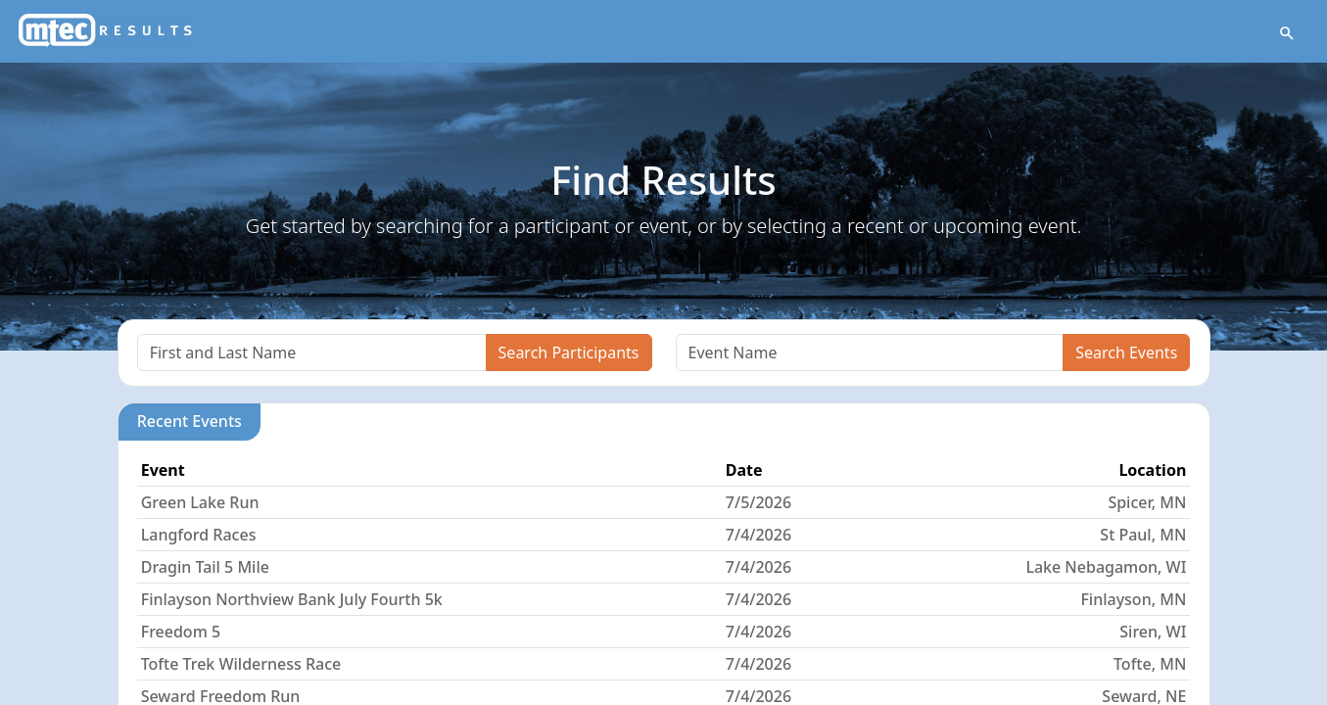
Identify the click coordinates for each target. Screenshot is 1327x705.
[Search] (312, 352)
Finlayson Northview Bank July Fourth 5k (292, 599)
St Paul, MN (1143, 534)
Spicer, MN (1147, 502)
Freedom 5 (180, 631)
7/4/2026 (758, 534)
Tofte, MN (1150, 664)
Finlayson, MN (1133, 599)
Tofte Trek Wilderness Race (241, 664)
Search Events (1126, 352)
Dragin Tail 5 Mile (205, 567)
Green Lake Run (200, 502)
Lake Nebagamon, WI (1105, 567)
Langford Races (199, 534)
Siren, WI (1152, 631)
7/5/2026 (758, 502)
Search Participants (569, 352)
